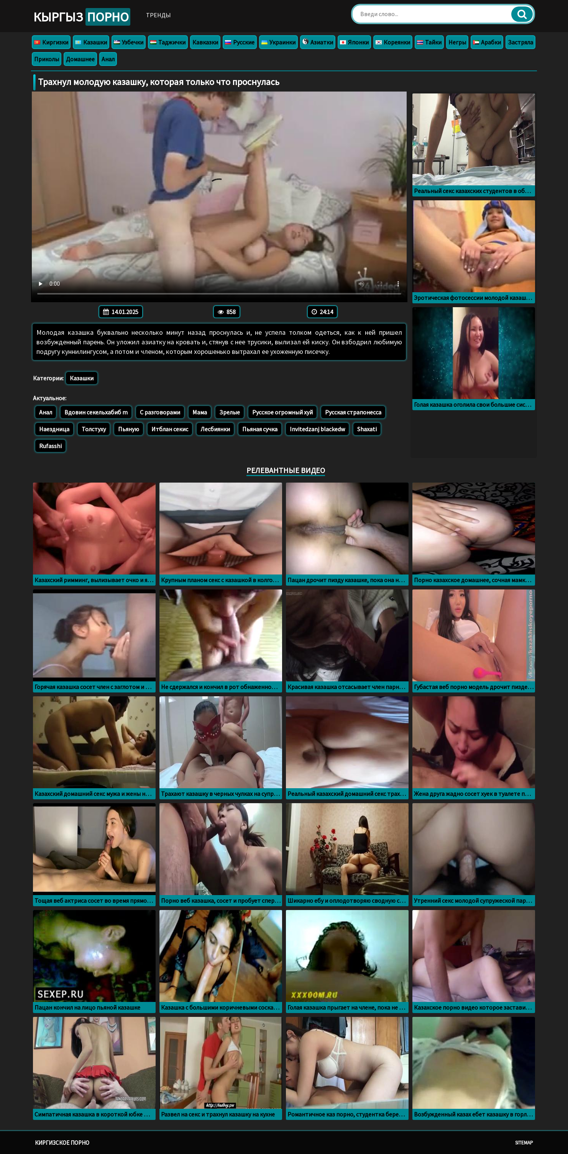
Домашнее (80, 59)
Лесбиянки (215, 429)
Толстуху (94, 429)
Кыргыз (81, 17)
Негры (457, 42)
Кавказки (205, 42)
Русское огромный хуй (282, 412)
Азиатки (317, 42)
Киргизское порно (62, 1142)
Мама (199, 412)
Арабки (487, 42)
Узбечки (128, 42)
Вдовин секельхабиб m (96, 412)
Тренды (158, 15)
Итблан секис (169, 429)
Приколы (46, 59)
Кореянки (393, 42)
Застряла (520, 42)
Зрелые (229, 412)
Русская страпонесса (353, 412)
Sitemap (524, 1142)
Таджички (168, 42)
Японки (354, 42)
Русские (239, 42)
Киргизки (51, 42)
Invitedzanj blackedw (317, 429)
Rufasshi (50, 446)
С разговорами (160, 412)
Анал (108, 59)
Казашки (91, 42)
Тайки (429, 42)
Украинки (278, 42)
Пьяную (128, 429)
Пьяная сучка (259, 429)
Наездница (54, 429)
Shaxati (367, 429)
